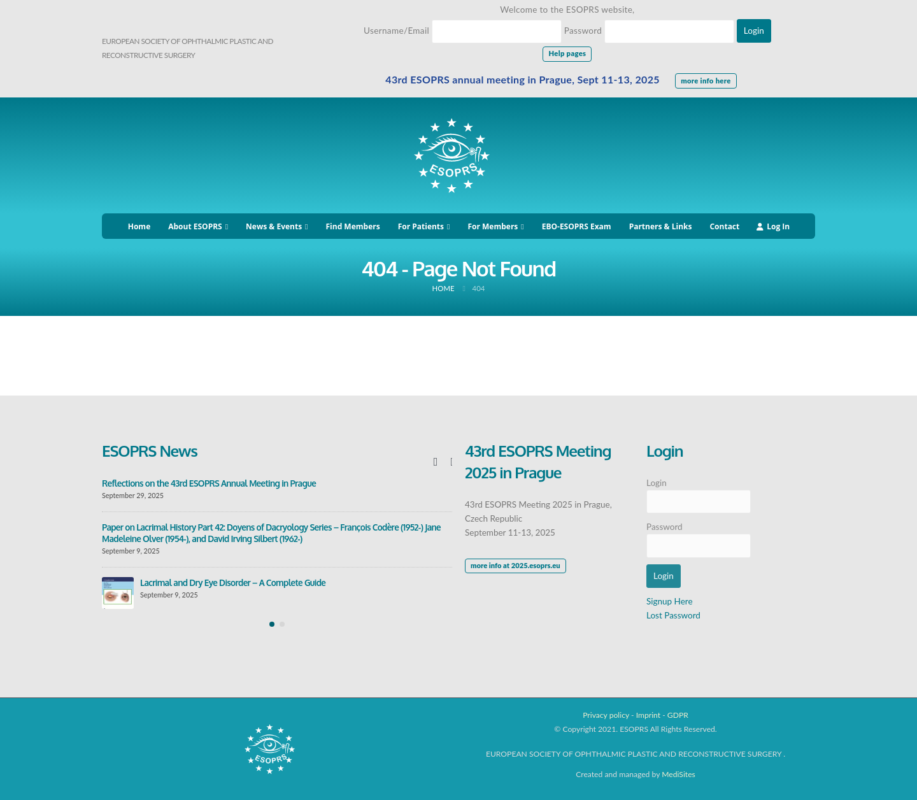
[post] (118, 593)
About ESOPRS (195, 226)
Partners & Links (660, 226)
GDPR (677, 715)
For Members (492, 226)
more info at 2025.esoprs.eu (515, 565)
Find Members (353, 226)
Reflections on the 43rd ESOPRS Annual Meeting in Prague (209, 483)
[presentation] (435, 461)
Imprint (648, 715)
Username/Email (396, 30)
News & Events (274, 226)
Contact (724, 226)
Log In (773, 226)
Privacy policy (606, 715)
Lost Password (673, 615)
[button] (272, 624)
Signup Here (669, 601)
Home (139, 226)
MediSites (678, 774)
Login (656, 483)
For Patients (421, 226)
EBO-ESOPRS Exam (576, 226)
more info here (705, 80)
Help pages (567, 53)
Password (583, 30)
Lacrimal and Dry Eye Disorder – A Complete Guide (232, 582)
